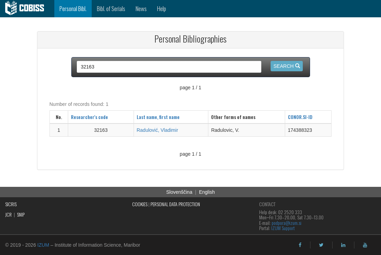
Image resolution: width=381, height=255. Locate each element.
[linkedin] (343, 245)
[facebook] (300, 245)
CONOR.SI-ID (300, 116)
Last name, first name (158, 116)
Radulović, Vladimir (157, 130)
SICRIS (11, 204)
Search (286, 66)
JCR (8, 214)
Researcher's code (89, 116)
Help (161, 8)
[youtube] (365, 245)
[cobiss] (27, 8)
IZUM (43, 245)
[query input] (169, 67)
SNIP (21, 214)
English (207, 192)
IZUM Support (283, 227)
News (141, 8)
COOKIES (139, 204)
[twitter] (321, 245)
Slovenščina (179, 192)
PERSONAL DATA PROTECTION (175, 204)
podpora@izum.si (286, 222)
